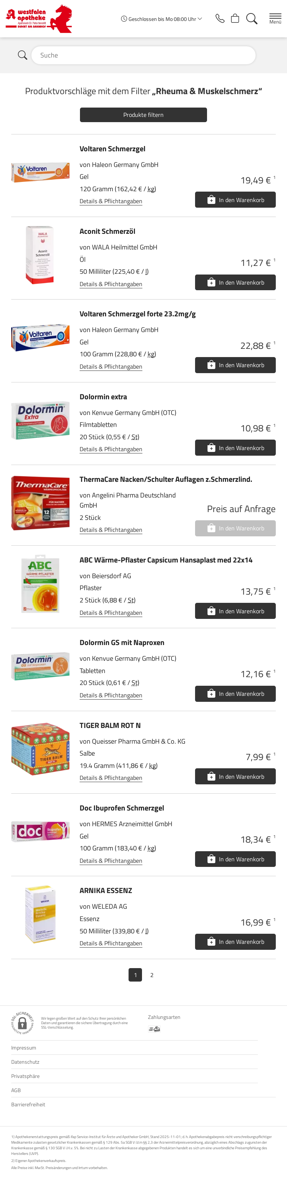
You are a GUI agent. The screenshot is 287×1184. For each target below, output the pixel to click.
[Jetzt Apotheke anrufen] (215, 18)
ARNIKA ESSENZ (106, 890)
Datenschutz (25, 1062)
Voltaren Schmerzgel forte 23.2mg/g (138, 313)
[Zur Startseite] (42, 19)
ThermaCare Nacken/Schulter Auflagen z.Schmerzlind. (166, 479)
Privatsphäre (25, 1076)
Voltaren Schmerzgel (112, 148)
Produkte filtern (143, 114)
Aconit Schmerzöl (107, 231)
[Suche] (251, 18)
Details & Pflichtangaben (111, 200)
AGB (16, 1090)
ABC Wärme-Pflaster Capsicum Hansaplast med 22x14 (166, 559)
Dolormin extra (103, 396)
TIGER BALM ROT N (110, 725)
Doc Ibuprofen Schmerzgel (122, 807)
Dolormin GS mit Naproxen (122, 642)
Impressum (23, 1047)
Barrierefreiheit (28, 1104)
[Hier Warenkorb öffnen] (233, 18)
